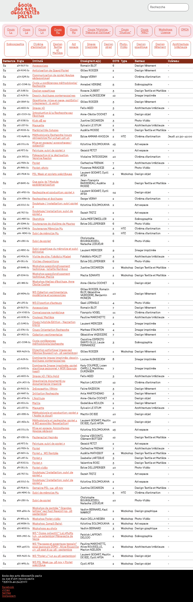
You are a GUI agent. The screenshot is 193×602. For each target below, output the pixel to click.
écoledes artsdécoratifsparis (25, 11)
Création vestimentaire (47, 334)
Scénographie (15, 44)
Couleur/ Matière (43, 317)
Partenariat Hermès (45, 437)
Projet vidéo (40, 467)
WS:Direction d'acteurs (47, 303)
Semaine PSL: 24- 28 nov (47, 488)
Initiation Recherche (45, 393)
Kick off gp (39, 120)
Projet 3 (37, 463)
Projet (36, 163)
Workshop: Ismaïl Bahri (47, 523)
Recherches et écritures (47, 199)
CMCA (185, 29)
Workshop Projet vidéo (46, 519)
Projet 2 (37, 458)
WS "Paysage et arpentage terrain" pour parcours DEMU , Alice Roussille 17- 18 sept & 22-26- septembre (55, 547)
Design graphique (43, 91)
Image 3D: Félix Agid (45, 376)
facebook (8, 587)
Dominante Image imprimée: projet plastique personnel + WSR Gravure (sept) (54, 368)
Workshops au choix (44, 528)
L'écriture (38, 398)
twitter (6, 593)
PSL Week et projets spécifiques (52, 174)
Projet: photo (40, 168)
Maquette (38, 125)
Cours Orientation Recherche (50, 330)
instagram (9, 596)
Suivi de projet (41, 241)
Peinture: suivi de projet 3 (48, 150)
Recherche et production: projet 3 (53, 192)
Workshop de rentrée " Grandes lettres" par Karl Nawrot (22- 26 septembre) (52, 511)
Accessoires (40, 66)
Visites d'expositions (45, 261)
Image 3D (38, 108)
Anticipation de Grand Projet (50, 70)
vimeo (6, 590)
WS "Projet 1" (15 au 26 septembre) (54, 556)
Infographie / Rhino (44, 389)
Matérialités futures (45, 130)
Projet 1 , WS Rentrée (45, 453)
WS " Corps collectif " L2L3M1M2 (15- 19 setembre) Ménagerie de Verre (52, 536)
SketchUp (38, 219)
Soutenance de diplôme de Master (53, 224)
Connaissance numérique (48, 312)
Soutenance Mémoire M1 (47, 228)
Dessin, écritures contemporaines (53, 95)
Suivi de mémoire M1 (45, 233)
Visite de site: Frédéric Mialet (51, 256)
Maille (36, 403)
